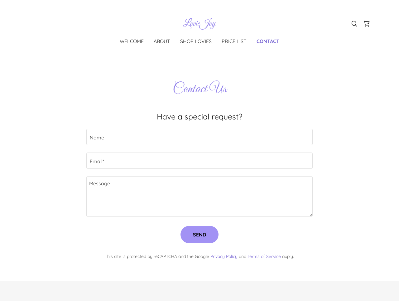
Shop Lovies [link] (196, 41)
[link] (199, 23)
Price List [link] (234, 41)
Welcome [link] (132, 41)
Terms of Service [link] (264, 256)
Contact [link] (268, 41)
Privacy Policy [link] (224, 256)
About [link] (162, 41)
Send (199, 234)
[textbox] (199, 137)
